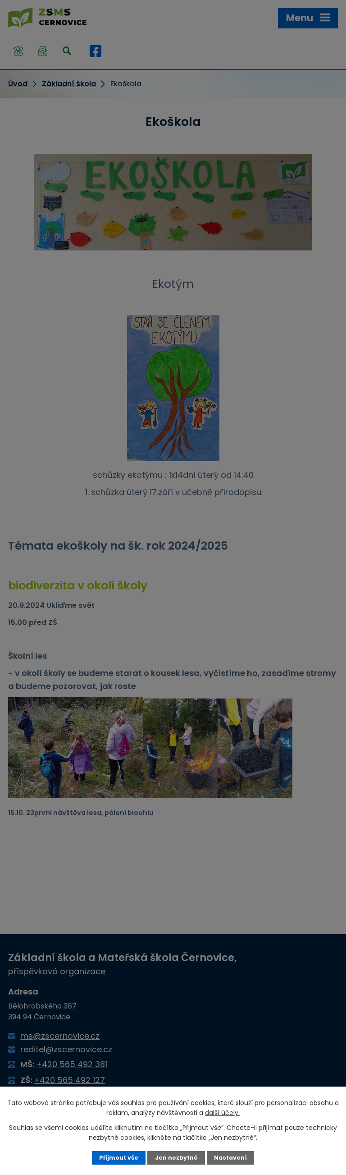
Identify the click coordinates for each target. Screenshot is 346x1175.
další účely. (222, 1112)
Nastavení (230, 1157)
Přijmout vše (118, 1157)
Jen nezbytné (176, 1157)
